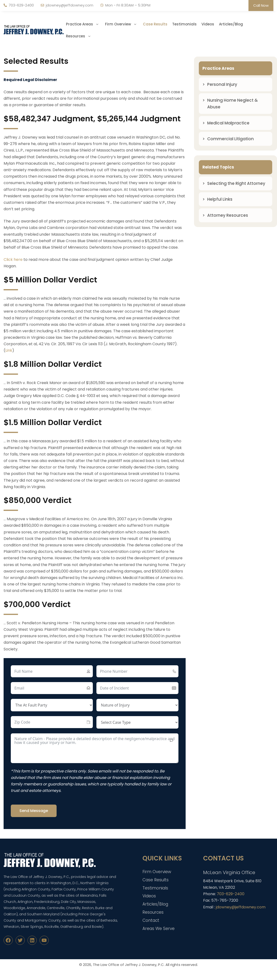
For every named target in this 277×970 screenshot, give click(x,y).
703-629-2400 (21, 5)
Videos (207, 24)
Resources (80, 36)
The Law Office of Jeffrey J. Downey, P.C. (129, 964)
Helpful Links (219, 199)
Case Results (155, 24)
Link (8, 350)
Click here (13, 259)
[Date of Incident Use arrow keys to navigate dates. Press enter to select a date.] (137, 688)
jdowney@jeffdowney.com (69, 5)
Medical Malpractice (228, 123)
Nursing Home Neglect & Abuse (232, 103)
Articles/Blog (231, 24)
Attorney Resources (227, 215)
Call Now (261, 5)
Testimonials (184, 24)
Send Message (33, 810)
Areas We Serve (158, 928)
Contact (150, 920)
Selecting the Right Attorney (236, 183)
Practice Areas (84, 24)
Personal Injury (222, 84)
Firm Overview (123, 24)
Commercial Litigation (230, 139)
